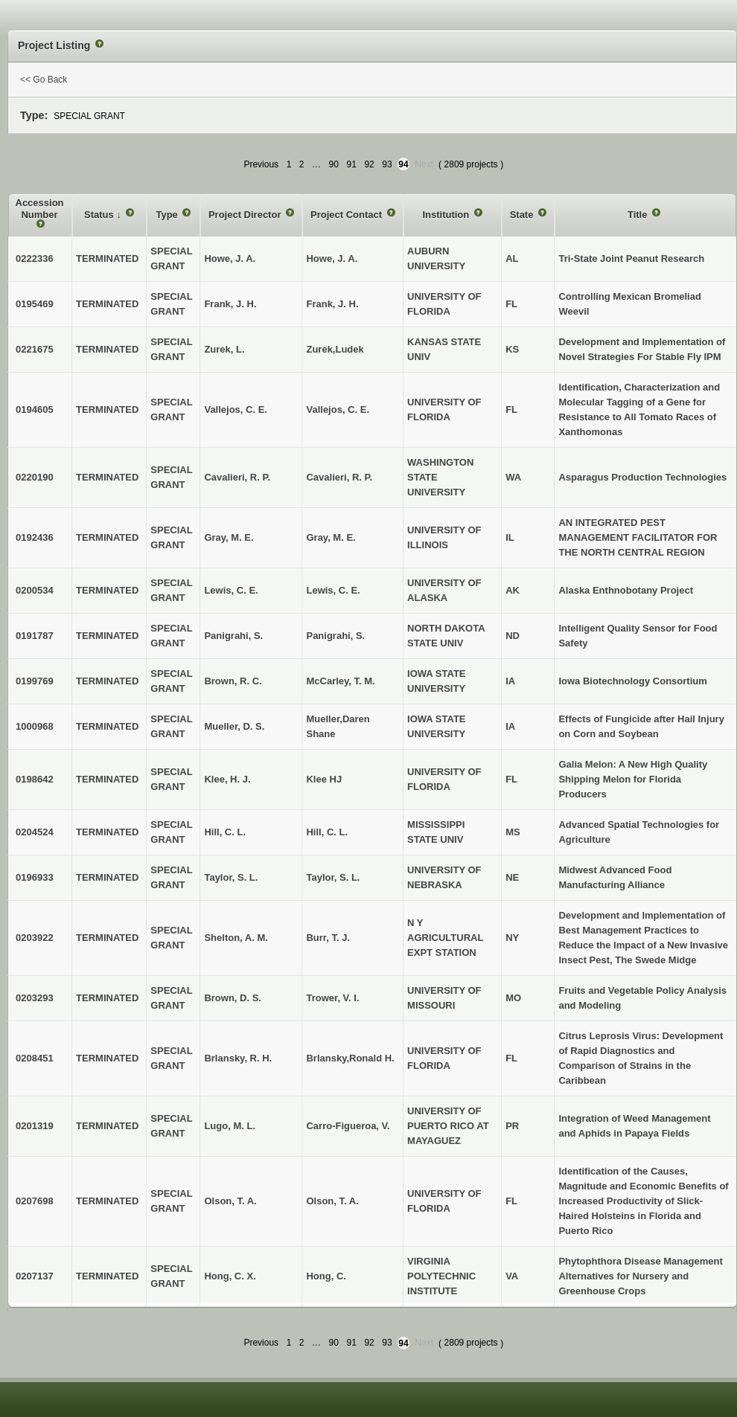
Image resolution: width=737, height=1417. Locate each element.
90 (334, 164)
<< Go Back (43, 79)
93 (387, 164)
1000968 (35, 726)
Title (639, 214)
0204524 (35, 832)
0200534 (35, 590)
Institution (446, 214)
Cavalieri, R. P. (339, 477)
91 (352, 164)
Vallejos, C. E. (337, 409)
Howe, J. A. (331, 258)
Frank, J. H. (332, 303)
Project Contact (347, 214)
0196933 (35, 877)
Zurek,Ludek (334, 349)
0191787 (35, 635)
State (523, 214)
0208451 (35, 1058)
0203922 (35, 937)
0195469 (35, 303)
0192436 (35, 537)
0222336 (35, 258)
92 (369, 164)
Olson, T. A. (332, 1200)
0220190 (35, 477)
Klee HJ (324, 779)
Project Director (246, 214)
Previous (260, 164)
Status (100, 214)
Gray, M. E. (330, 537)
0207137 (35, 1276)
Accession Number (40, 208)
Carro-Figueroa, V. (347, 1125)
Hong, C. (325, 1276)
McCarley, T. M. (340, 681)
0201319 (35, 1125)
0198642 (35, 779)
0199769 (35, 681)
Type (168, 214)
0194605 (35, 409)
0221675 (35, 349)
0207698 (35, 1200)
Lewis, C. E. (333, 590)
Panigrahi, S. (335, 635)
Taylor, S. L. (333, 877)
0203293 (35, 997)
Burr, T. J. (328, 937)
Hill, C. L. (327, 832)
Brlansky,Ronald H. (350, 1058)
